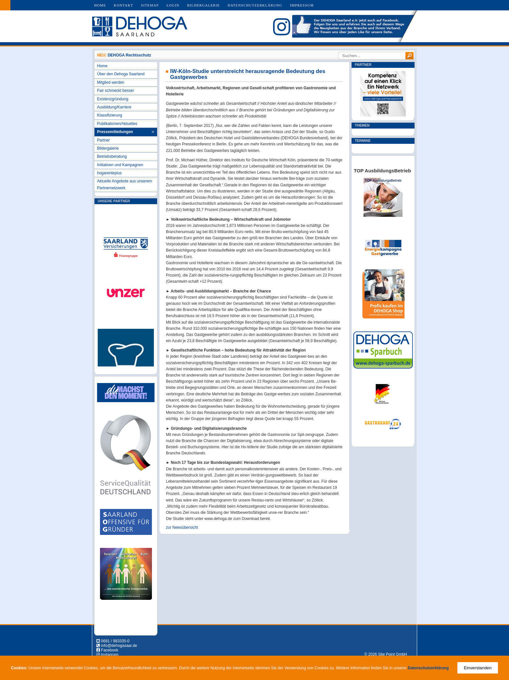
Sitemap (150, 5)
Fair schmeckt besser (115, 90)
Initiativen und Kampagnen (120, 165)
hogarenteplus (109, 173)
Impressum (302, 5)
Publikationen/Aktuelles (117, 123)
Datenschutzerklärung (255, 5)
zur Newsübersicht (182, 527)
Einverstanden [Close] (477, 667)
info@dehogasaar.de (119, 645)
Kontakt (123, 5)
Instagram (109, 654)
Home (100, 5)
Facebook (109, 650)
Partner (103, 140)
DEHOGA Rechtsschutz (129, 55)
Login (173, 5)
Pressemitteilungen (115, 132)
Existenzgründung (112, 99)
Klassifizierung (109, 115)
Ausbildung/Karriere (114, 107)
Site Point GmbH (392, 654)
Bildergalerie (203, 5)
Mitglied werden (110, 82)
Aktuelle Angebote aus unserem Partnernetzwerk (124, 184)
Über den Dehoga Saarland (120, 74)
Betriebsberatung (112, 156)
